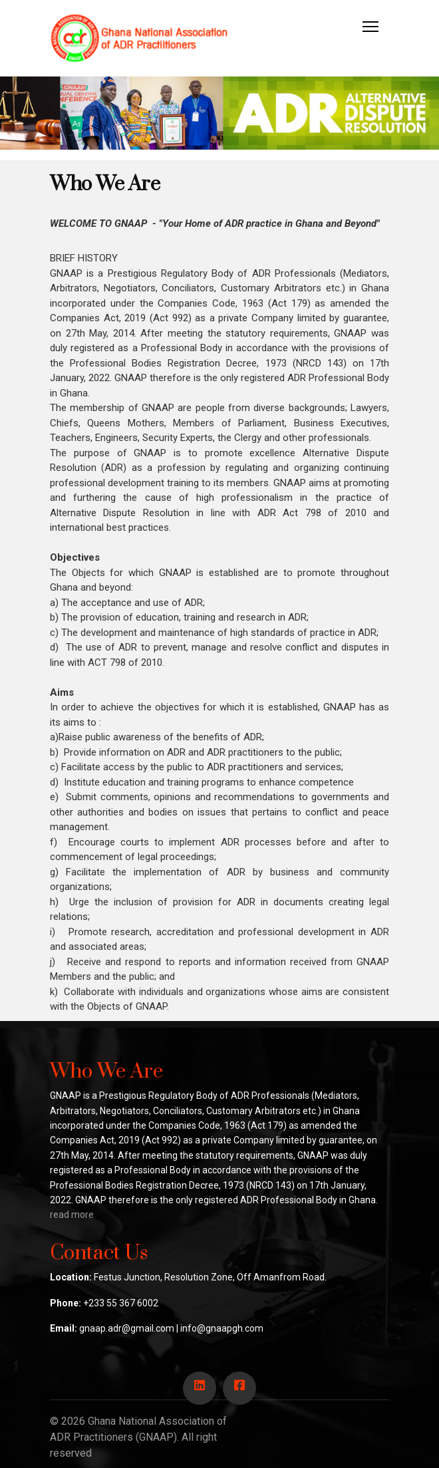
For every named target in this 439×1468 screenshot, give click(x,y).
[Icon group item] (199, 1388)
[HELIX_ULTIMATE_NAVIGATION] (370, 26)
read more (72, 1214)
